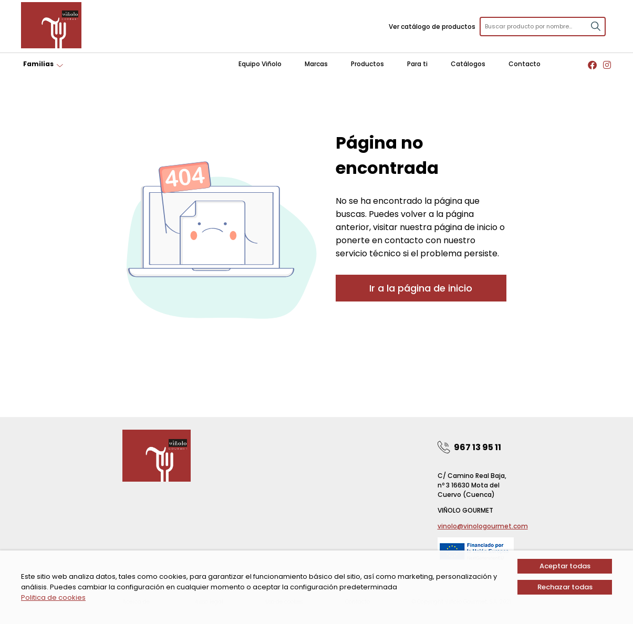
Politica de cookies (53, 597)
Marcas (316, 63)
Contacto (525, 63)
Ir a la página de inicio (420, 288)
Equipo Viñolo (260, 63)
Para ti (417, 63)
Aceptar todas (564, 566)
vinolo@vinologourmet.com (483, 526)
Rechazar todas (565, 587)
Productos (367, 63)
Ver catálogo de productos (432, 26)
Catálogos (468, 63)
